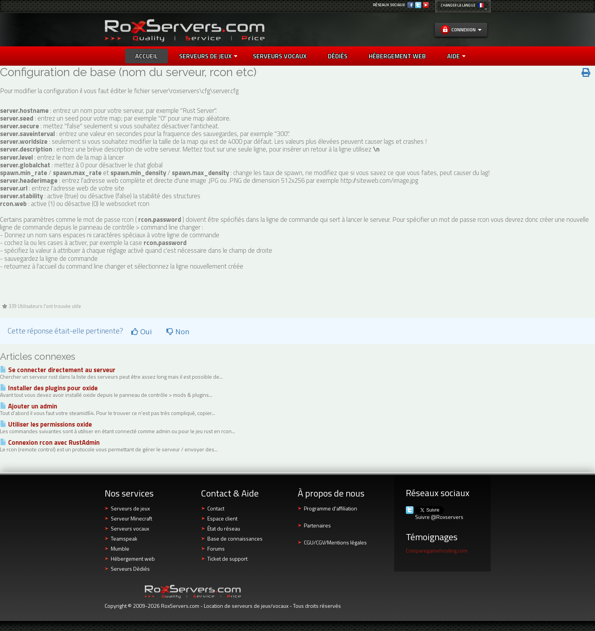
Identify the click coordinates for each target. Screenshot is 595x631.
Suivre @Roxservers (439, 517)
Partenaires (317, 525)
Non (177, 331)
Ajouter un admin (28, 406)
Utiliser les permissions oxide (46, 424)
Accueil (146, 56)
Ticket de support (227, 558)
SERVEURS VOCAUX (280, 56)
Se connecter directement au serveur (57, 370)
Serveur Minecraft (131, 518)
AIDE (456, 56)
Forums (216, 548)
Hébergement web (133, 558)
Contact (215, 508)
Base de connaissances (235, 538)
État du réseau (223, 528)
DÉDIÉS (338, 56)
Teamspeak (124, 538)
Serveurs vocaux (130, 528)
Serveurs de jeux (208, 56)
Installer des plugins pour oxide (49, 388)
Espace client (222, 518)
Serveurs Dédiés (130, 569)
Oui (141, 331)
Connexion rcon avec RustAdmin (50, 442)
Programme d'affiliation (330, 508)
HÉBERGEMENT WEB (397, 56)
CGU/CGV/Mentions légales (335, 542)
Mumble (120, 548)
